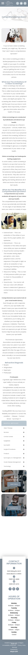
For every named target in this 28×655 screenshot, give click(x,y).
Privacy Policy (22, 645)
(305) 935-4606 (14, 579)
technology (7, 466)
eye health (7, 445)
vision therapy (8, 428)
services (6, 432)
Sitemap (14, 647)
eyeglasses (7, 441)
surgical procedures (9, 449)
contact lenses (8, 436)
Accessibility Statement (9, 645)
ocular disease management (12, 462)
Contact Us (14, 508)
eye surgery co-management (12, 458)
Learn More (14, 484)
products (6, 453)
